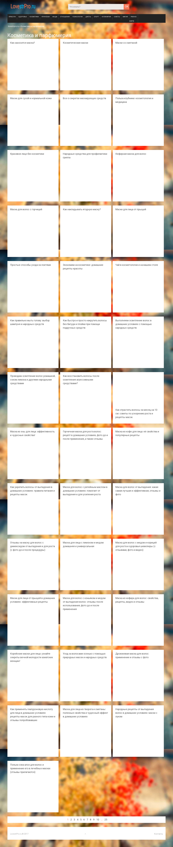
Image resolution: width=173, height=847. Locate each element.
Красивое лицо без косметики (27, 153)
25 (105, 819)
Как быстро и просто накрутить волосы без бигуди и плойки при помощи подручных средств (85, 324)
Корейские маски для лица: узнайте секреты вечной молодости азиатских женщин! (31, 657)
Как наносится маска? (22, 42)
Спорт (96, 17)
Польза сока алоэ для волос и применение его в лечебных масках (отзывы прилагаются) (30, 768)
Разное (134, 17)
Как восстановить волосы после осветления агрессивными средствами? (81, 380)
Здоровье (22, 17)
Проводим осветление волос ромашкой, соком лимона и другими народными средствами (32, 380)
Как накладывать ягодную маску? (82, 209)
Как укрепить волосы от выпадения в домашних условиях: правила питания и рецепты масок (32, 491)
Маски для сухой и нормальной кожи (31, 98)
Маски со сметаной (126, 42)
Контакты (158, 834)
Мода (54, 17)
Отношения (65, 17)
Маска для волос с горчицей (26, 209)
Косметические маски (75, 42)
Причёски (45, 17)
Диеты (88, 17)
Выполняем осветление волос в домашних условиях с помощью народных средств (133, 324)
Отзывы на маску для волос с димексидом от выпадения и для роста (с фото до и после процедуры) (32, 546)
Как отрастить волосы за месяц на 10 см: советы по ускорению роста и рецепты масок (136, 413)
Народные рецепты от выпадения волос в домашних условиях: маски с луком (136, 713)
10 (97, 819)
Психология (77, 17)
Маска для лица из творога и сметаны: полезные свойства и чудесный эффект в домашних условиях (85, 713)
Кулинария (106, 17)
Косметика (34, 17)
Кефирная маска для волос (130, 153)
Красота (12, 17)
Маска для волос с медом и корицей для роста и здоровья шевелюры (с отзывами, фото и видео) (136, 546)
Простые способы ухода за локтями (30, 264)
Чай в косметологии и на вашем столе (136, 264)
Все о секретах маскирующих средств (84, 98)
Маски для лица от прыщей (130, 209)
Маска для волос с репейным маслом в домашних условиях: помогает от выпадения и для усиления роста (85, 491)
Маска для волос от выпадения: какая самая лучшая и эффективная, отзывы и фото (137, 491)
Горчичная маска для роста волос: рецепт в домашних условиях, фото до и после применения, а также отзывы (85, 435)
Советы (117, 17)
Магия (125, 17)
